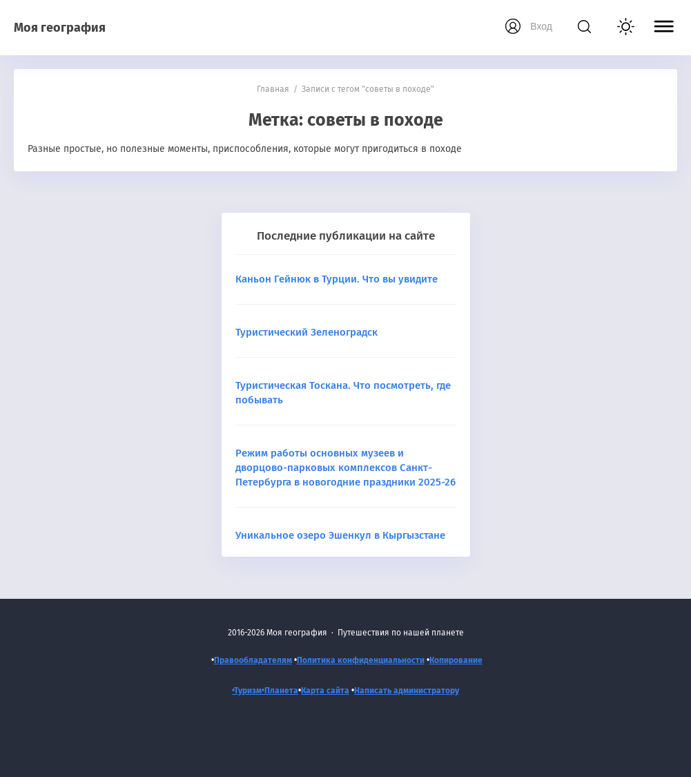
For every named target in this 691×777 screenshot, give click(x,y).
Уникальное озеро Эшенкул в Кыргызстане (340, 535)
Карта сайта (325, 691)
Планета (281, 691)
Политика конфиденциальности (361, 660)
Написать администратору (406, 691)
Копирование (456, 660)
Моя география (60, 27)
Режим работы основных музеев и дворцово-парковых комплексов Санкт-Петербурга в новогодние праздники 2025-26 (345, 467)
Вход (541, 26)
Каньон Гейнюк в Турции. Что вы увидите (336, 279)
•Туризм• (248, 691)
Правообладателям (253, 660)
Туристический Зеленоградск (306, 332)
